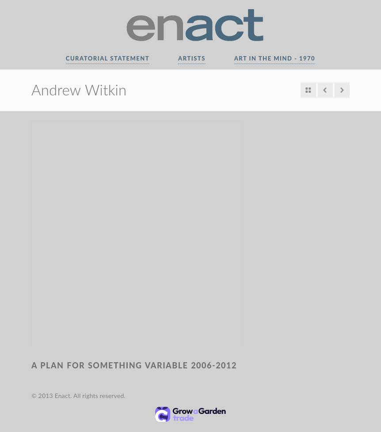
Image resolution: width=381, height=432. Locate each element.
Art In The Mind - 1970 (274, 58)
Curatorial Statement (107, 58)
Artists (192, 58)
